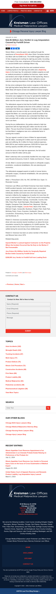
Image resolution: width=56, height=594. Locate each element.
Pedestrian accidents (15, 385)
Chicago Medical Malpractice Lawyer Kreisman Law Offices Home (28, 539)
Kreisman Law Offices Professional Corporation (28, 20)
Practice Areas (26, 11)
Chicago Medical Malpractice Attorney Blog (21, 427)
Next (22, 284)
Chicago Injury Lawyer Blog (16, 434)
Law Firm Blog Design (27, 591)
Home (3, 11)
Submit (28, 331)
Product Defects (13, 362)
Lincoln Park (28, 206)
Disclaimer (28, 553)
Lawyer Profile (12, 11)
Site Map (28, 558)
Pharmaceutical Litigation (17, 388)
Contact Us (28, 564)
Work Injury (28, 272)
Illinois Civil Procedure (15, 365)
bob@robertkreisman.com (28, 514)
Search (48, 408)
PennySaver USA (21, 54)
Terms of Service (48, 570)
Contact (38, 11)
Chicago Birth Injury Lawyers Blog (18, 423)
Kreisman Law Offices (35, 586)
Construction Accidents (16, 369)
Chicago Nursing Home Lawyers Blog (19, 430)
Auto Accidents (13, 346)
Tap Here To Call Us (28, 6)
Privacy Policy (37, 570)
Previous (9, 284)
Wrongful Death (13, 350)
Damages (14, 272)
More (52, 11)
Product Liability (13, 377)
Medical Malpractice (14, 381)
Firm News (11, 373)
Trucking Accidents (14, 354)
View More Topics (12, 392)
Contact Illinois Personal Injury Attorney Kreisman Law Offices (28, 541)
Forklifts (20, 272)
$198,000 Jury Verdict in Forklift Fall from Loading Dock (26, 257)
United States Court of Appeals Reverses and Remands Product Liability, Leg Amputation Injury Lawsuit (26, 473)
